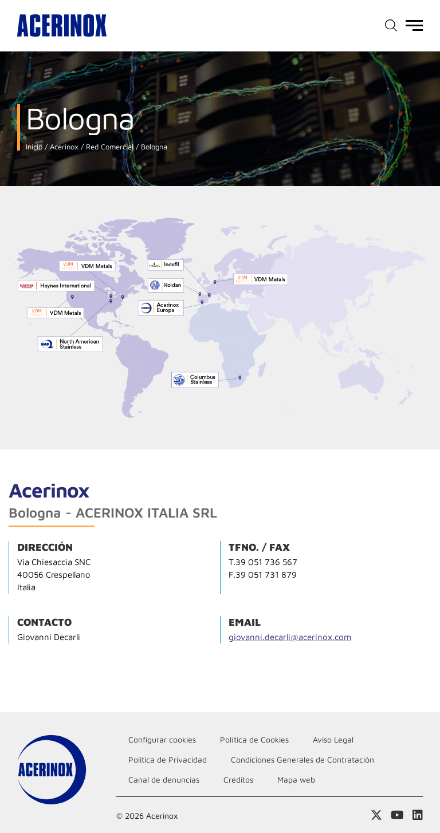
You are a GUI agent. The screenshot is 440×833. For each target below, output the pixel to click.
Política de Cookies (254, 739)
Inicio (34, 147)
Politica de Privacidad (167, 759)
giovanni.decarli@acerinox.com (290, 637)
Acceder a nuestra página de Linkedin (417, 815)
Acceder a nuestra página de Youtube (397, 815)
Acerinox (63, 147)
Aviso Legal (333, 739)
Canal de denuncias (163, 779)
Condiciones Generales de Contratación (302, 759)
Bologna (153, 147)
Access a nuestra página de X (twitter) (376, 815)
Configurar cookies (162, 739)
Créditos (238, 779)
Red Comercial (108, 147)
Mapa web (296, 779)
